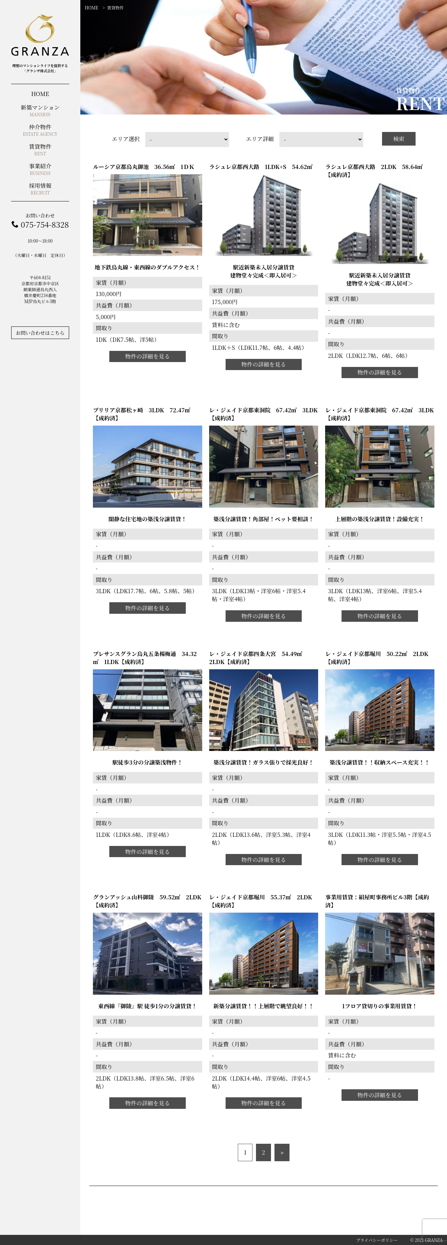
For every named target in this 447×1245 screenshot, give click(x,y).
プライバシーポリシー (376, 1240)
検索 (398, 139)
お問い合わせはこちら (40, 332)
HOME (91, 7)
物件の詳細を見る (147, 356)
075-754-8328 (44, 224)
